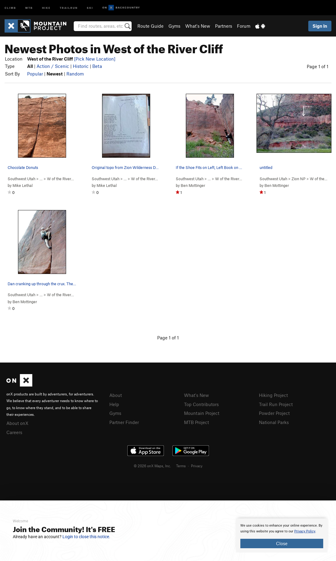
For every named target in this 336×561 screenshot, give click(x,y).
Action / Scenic (53, 66)
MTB (29, 7)
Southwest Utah (21, 178)
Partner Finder (124, 422)
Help (114, 404)
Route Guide (150, 26)
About (115, 395)
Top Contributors (201, 404)
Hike (46, 7)
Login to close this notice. (86, 536)
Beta (97, 66)
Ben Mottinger (193, 185)
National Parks (274, 422)
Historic (81, 66)
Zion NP (299, 178)
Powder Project (274, 413)
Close (282, 543)
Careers (14, 432)
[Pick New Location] (94, 58)
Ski (90, 7)
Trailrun (69, 7)
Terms (181, 466)
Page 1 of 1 (317, 66)
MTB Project (196, 422)
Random (75, 73)
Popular (35, 73)
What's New (197, 26)
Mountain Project (201, 413)
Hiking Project (273, 395)
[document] (281, 535)
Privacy (197, 466)
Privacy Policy (304, 531)
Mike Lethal (22, 185)
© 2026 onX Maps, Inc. (152, 466)
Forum (243, 26)
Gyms (174, 26)
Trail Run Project (276, 404)
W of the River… (60, 178)
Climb (10, 7)
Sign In (320, 26)
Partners (223, 26)
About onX (17, 423)
